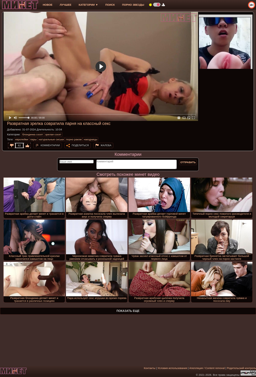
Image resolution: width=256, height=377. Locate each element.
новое (47, 4)
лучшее (65, 4)
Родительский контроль (241, 368)
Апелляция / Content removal (207, 368)
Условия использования (172, 368)
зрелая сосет (53, 134)
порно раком (74, 139)
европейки (21, 139)
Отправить (188, 162)
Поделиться (80, 145)
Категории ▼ (88, 4)
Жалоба (106, 145)
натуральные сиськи (51, 139)
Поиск (110, 4)
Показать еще (127, 310)
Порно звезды (133, 4)
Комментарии (50, 145)
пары (33, 139)
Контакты (149, 368)
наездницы (90, 139)
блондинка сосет (32, 134)
